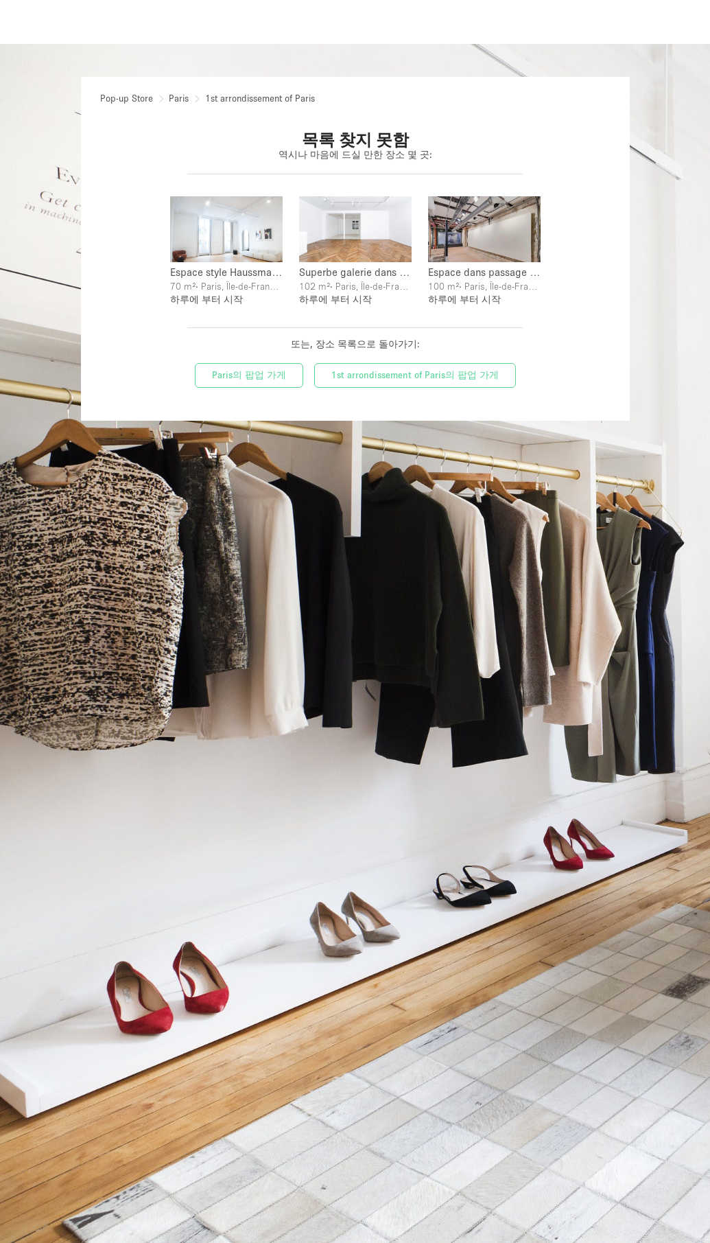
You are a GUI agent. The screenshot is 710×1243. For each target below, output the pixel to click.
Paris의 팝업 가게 (249, 374)
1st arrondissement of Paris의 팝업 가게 (415, 374)
